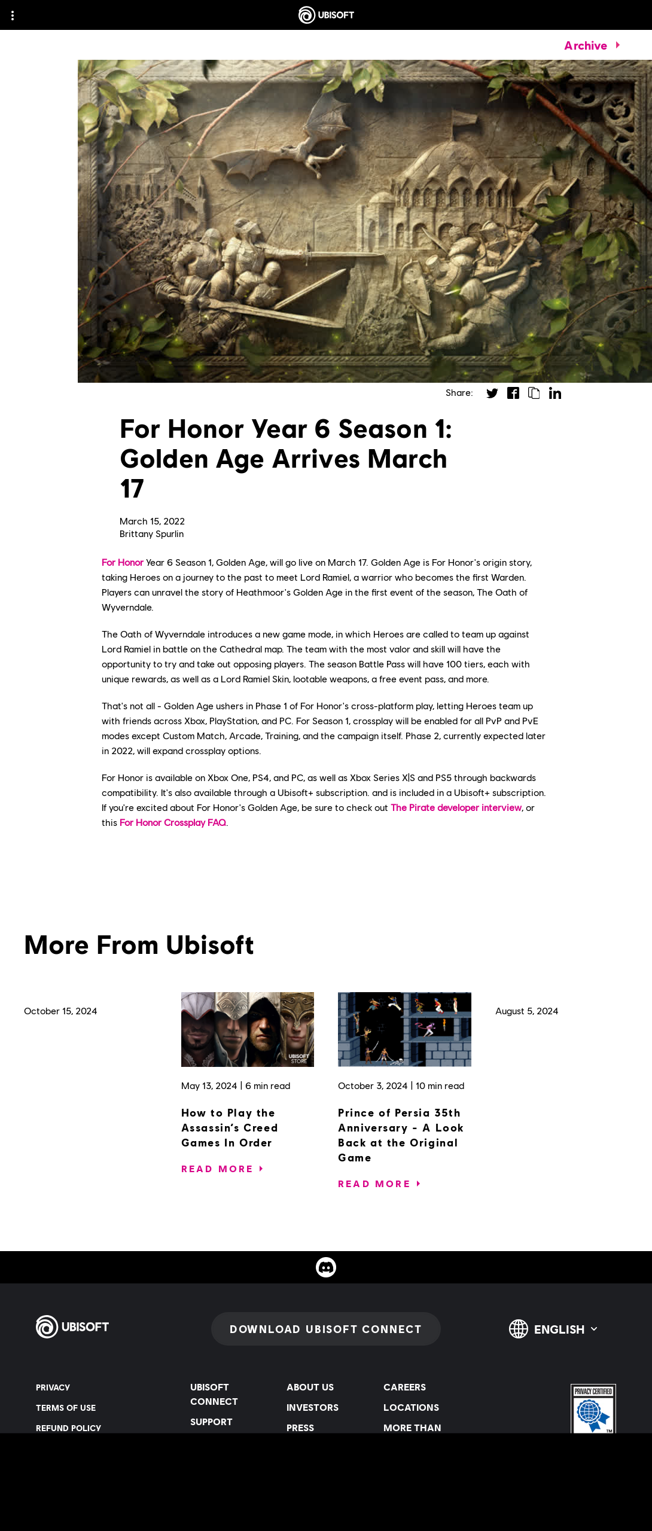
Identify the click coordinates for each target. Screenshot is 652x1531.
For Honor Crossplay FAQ (173, 822)
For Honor (123, 562)
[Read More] (217, 1169)
